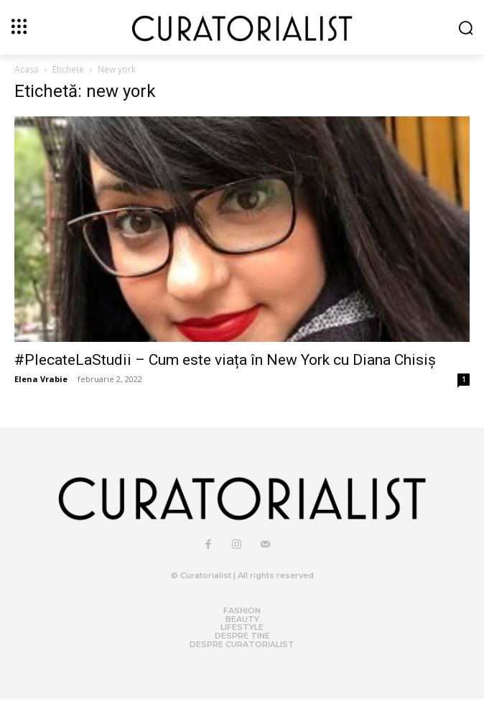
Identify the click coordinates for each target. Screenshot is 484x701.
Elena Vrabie (41, 378)
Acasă (26, 69)
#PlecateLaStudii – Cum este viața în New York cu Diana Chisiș (225, 359)
